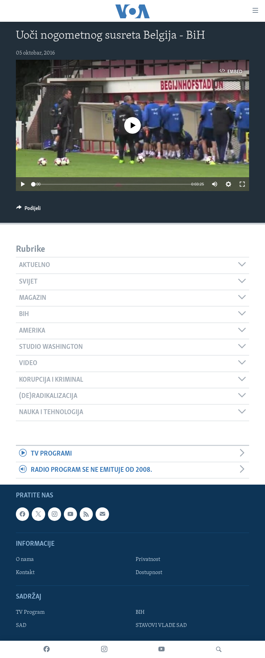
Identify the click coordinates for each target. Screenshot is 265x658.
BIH (140, 613)
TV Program (30, 613)
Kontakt (25, 572)
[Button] (28, 210)
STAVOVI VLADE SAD (161, 626)
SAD (21, 626)
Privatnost (148, 559)
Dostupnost (149, 572)
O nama (25, 559)
